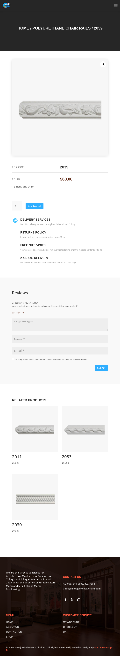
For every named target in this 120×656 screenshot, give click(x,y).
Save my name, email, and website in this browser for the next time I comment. (51, 359)
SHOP (9, 636)
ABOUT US (12, 627)
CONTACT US (14, 631)
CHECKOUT (70, 627)
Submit (101, 367)
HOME (9, 622)
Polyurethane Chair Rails (61, 28)
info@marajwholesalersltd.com (82, 588)
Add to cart (34, 206)
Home (23, 28)
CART (66, 631)
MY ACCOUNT (71, 622)
